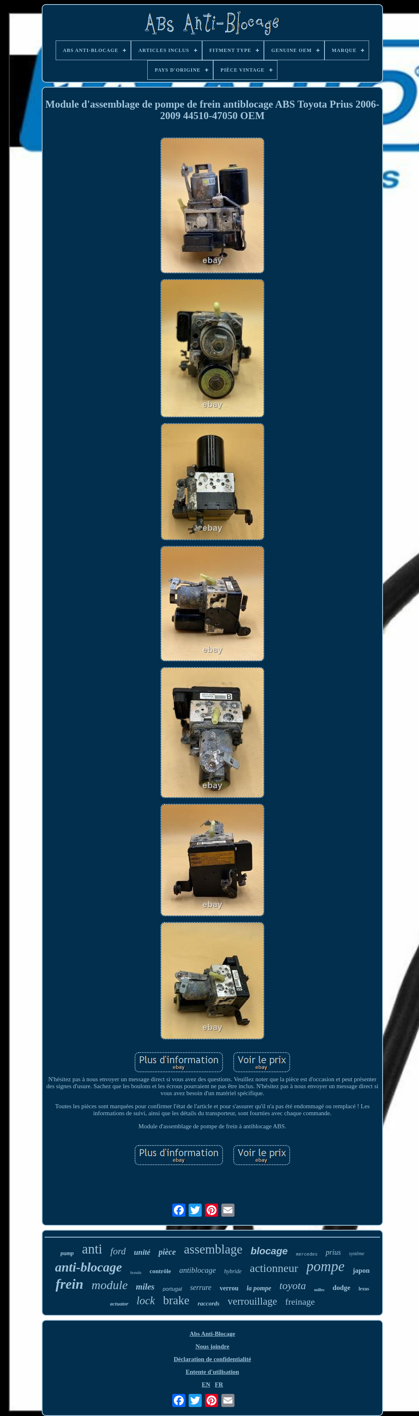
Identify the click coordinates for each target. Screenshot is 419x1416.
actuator (119, 1304)
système (356, 1253)
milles (319, 1289)
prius (333, 1252)
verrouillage (252, 1301)
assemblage (213, 1249)
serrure (201, 1287)
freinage (300, 1301)
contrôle (160, 1271)
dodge (341, 1288)
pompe (325, 1266)
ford (118, 1251)
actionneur (274, 1268)
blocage (269, 1250)
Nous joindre (213, 1346)
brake (176, 1300)
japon (361, 1270)
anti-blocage (88, 1267)
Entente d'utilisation (212, 1372)
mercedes (307, 1254)
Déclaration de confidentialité (212, 1359)
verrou (229, 1288)
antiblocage (197, 1270)
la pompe (259, 1288)
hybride (233, 1271)
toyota (292, 1286)
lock (146, 1300)
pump (67, 1253)
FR (219, 1384)
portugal (172, 1289)
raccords (208, 1303)
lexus (363, 1289)
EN (206, 1384)
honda (136, 1272)
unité (142, 1252)
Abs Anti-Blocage (212, 1333)
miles (145, 1287)
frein (69, 1284)
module (110, 1285)
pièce (167, 1251)
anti (92, 1249)
